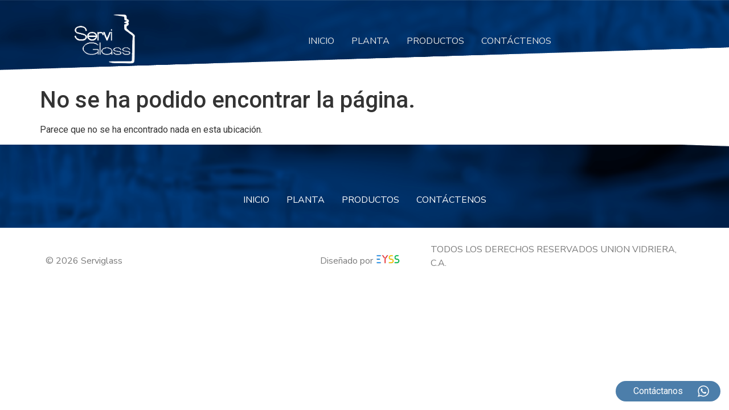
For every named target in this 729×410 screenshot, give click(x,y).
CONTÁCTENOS (516, 41)
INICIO (321, 41)
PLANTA (370, 41)
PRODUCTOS (435, 41)
